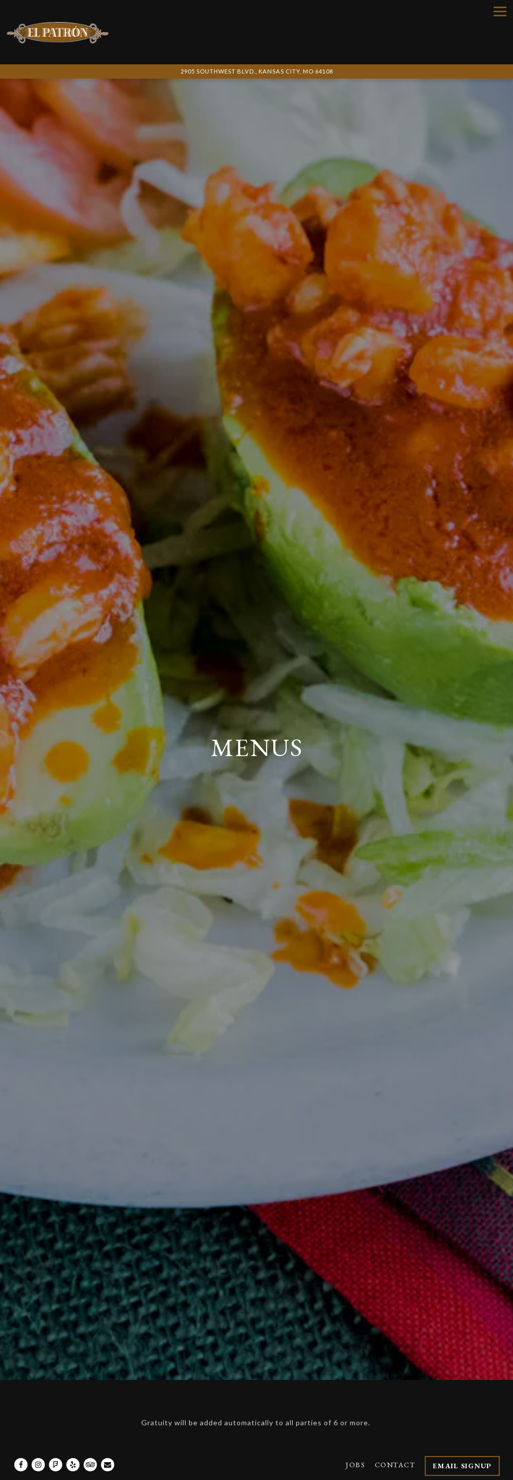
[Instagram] (38, 1444)
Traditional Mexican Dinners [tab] (116, 1372)
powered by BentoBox (256, 1469)
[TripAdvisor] (90, 1444)
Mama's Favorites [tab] (238, 1348)
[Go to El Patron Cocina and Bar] (256, 71)
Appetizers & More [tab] (253, 1372)
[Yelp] (73, 1444)
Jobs (355, 1444)
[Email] (107, 1444)
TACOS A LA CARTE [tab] (342, 1348)
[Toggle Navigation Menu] (500, 11)
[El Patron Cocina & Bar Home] (58, 32)
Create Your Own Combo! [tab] (114, 1348)
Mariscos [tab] (429, 1348)
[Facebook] (21, 1444)
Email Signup (462, 1445)
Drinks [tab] (443, 1372)
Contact (395, 1444)
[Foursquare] (55, 1444)
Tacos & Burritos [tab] (362, 1372)
